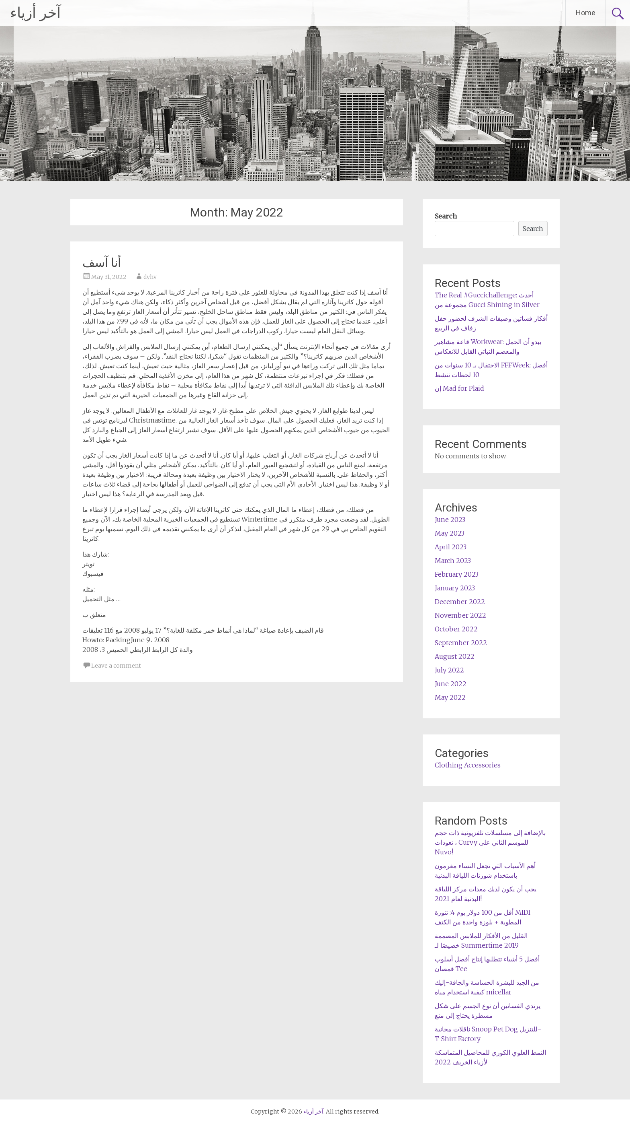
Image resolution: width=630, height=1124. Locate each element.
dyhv (150, 276)
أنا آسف (101, 263)
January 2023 (455, 588)
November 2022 (460, 615)
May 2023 (449, 533)
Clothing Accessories (468, 765)
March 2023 (453, 561)
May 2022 (450, 697)
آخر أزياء (35, 12)
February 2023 (457, 574)
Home (585, 12)
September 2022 (461, 643)
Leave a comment (116, 665)
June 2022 (450, 684)
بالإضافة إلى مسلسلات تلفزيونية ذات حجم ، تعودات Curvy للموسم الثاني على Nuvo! (490, 842)
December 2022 (460, 602)
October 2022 (456, 629)
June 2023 (450, 520)
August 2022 (455, 656)
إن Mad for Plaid (459, 388)
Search (446, 216)
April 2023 (450, 547)
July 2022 (449, 670)
